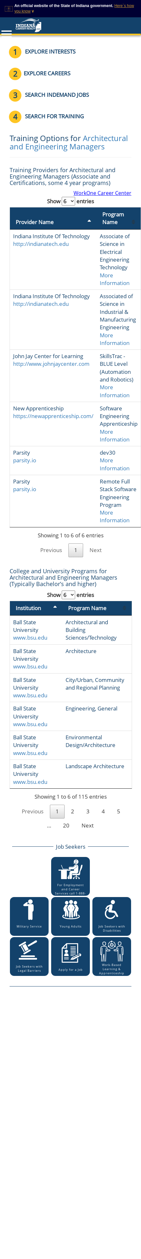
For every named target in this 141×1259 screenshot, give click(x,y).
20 (66, 825)
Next (96, 550)
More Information (114, 279)
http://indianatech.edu (41, 244)
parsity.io (24, 460)
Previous (51, 550)
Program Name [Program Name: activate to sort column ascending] (113, 218)
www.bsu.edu (30, 637)
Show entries (70, 201)
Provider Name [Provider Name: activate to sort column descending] (35, 222)
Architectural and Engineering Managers (69, 142)
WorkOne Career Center (102, 193)
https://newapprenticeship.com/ (53, 416)
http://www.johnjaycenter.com (51, 363)
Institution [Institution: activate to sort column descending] (28, 608)
